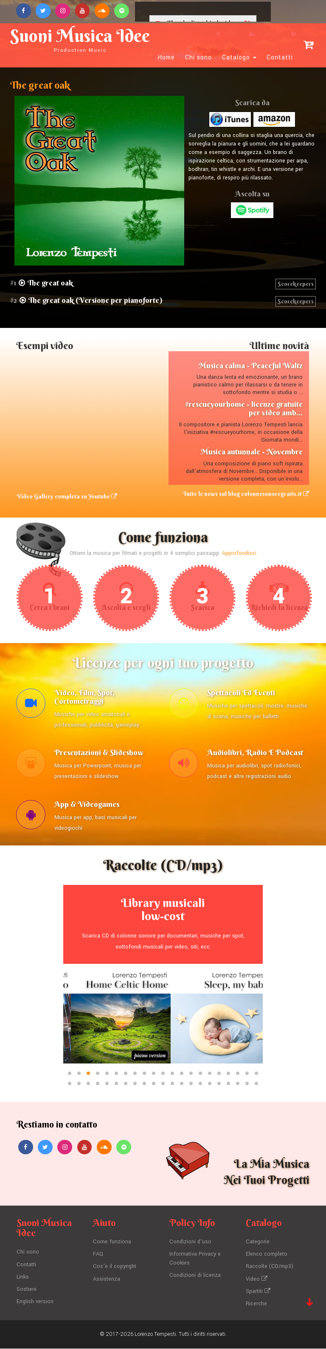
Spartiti (258, 1292)
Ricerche (256, 1304)
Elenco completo (266, 1256)
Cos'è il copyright (114, 1268)
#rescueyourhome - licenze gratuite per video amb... (244, 409)
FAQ (98, 1256)
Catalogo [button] (239, 57)
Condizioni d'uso (190, 1244)
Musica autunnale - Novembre (251, 451)
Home (166, 57)
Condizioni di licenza (195, 1277)
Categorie (258, 1244)
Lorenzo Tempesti (155, 1334)
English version (35, 1303)
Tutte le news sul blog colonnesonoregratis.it (246, 494)
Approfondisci (239, 553)
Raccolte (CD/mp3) (269, 1268)
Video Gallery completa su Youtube (66, 496)
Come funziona (112, 1244)
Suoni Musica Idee (80, 39)
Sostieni (27, 1291)
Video (256, 1280)
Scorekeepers (296, 284)
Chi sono (198, 57)
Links (23, 1278)
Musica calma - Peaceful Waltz (250, 365)
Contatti (280, 57)
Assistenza (106, 1280)
